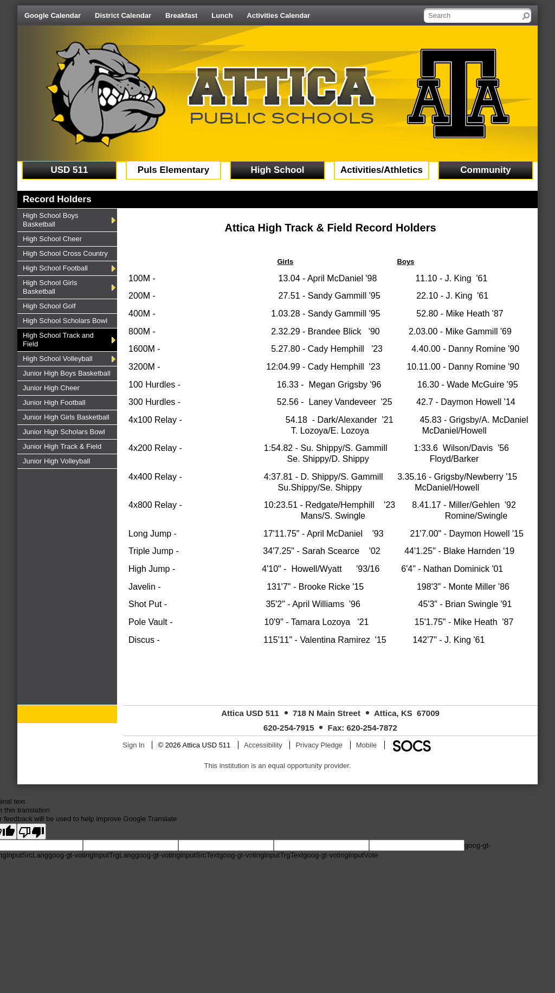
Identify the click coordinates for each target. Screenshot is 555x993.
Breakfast (181, 15)
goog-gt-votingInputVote (340, 855)
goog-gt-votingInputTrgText (261, 855)
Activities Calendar (278, 15)
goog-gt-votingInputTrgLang (91, 855)
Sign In (133, 745)
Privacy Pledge (319, 745)
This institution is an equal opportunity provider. (277, 766)
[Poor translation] (31, 831)
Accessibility (263, 745)
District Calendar (123, 15)
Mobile (366, 745)
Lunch (222, 15)
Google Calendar (52, 15)
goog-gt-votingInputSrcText (177, 855)
